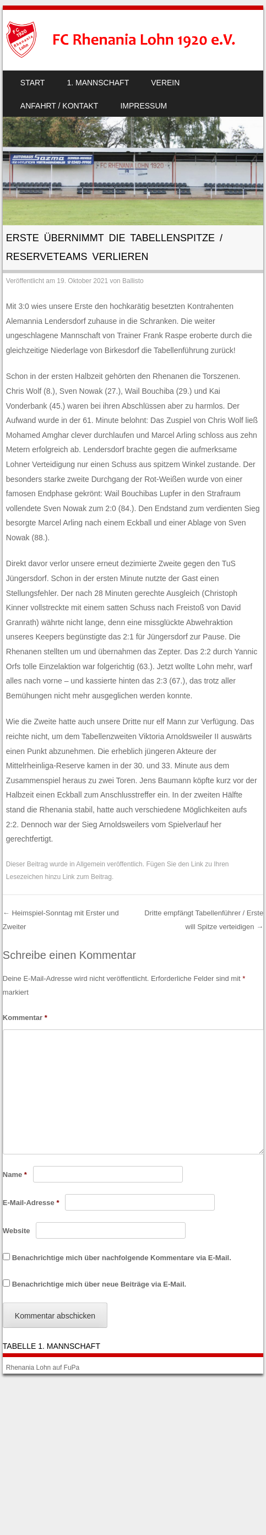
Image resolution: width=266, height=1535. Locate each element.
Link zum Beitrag (87, 877)
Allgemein (90, 864)
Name (15, 1174)
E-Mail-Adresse (31, 1202)
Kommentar (25, 1017)
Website (16, 1231)
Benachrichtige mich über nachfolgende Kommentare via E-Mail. (121, 1258)
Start (32, 82)
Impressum (143, 105)
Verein (165, 82)
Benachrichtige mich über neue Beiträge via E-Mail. (99, 1284)
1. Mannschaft (98, 82)
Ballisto (133, 281)
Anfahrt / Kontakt (59, 105)
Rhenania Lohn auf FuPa (42, 1367)
